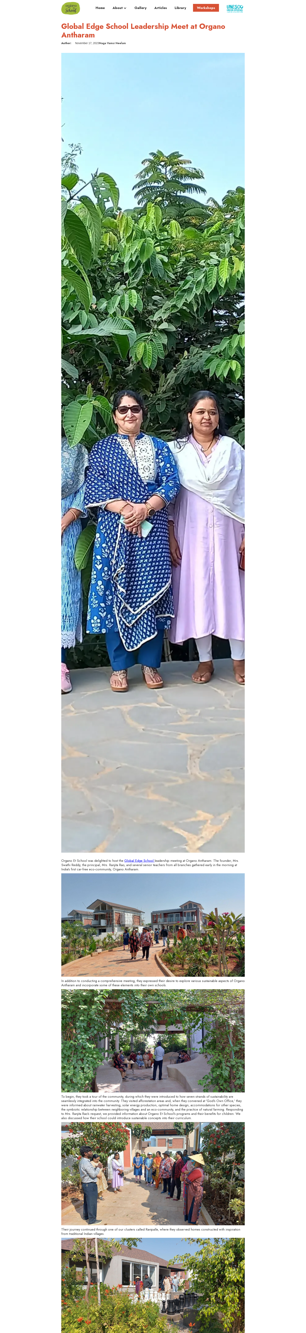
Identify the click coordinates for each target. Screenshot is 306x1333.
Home (100, 8)
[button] (120, 9)
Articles (160, 8)
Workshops (206, 7)
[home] (70, 8)
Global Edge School (139, 860)
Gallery (140, 8)
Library (180, 8)
